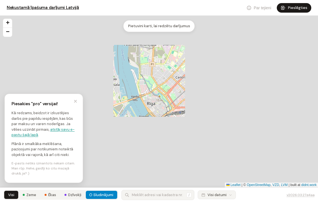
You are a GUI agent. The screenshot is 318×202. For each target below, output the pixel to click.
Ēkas (52, 194)
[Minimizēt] (75, 101)
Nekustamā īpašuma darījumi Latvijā (43, 7)
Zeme (31, 194)
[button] (7, 23)
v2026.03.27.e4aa (301, 195)
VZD (275, 185)
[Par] (259, 8)
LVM (284, 185)
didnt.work (309, 185)
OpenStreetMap (259, 185)
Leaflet (233, 185)
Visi (11, 194)
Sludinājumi (103, 194)
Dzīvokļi (74, 194)
